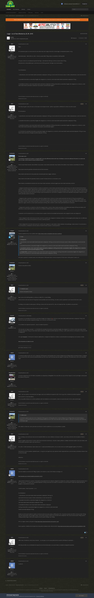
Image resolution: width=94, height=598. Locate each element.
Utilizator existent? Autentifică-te (72, 3)
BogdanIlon (12, 372)
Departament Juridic (24, 38)
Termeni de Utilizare (40, 596)
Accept (81, 595)
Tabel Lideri (30, 12)
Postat (23, 44)
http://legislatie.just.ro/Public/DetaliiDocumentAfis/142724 (30, 476)
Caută (42, 12)
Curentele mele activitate (11, 12)
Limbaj (41, 588)
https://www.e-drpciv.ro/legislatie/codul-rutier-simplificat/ (50, 233)
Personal (36, 12)
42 (12, 383)
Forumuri (9, 10)
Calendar (23, 9)
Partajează (73, 38)
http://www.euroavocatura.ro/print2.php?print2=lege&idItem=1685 (71, 526)
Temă (45, 588)
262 (12, 363)
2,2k (12, 55)
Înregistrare (84, 3)
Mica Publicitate (16, 9)
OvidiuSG (12, 153)
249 (12, 326)
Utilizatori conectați (22, 12)
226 (12, 241)
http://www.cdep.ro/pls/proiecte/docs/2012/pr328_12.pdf (47, 521)
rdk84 (12, 353)
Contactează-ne (51, 588)
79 (12, 164)
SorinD (12, 315)
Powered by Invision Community (47, 591)
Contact (28, 9)
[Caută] (78, 9)
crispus (12, 231)
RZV (13, 37)
